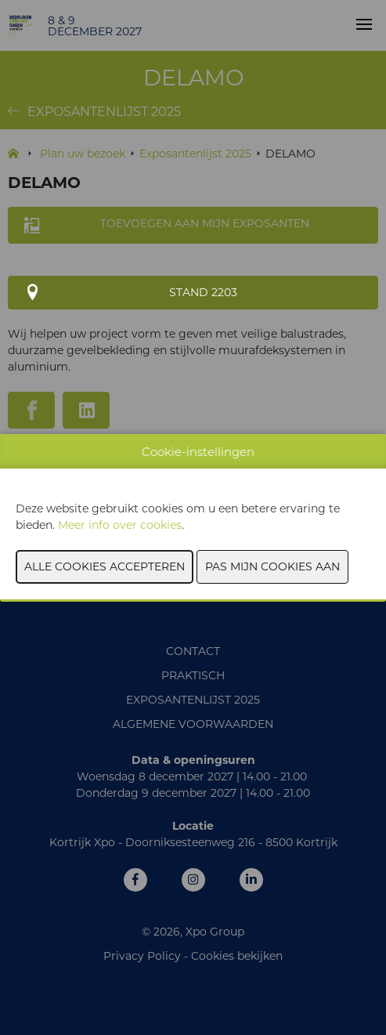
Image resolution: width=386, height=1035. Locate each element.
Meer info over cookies (120, 525)
